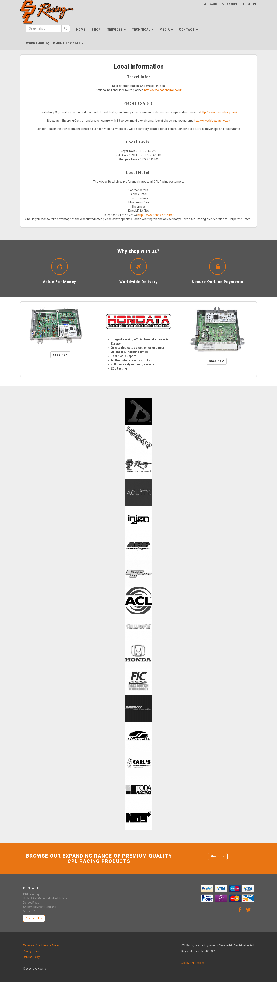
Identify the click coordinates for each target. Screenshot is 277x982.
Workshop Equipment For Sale (55, 43)
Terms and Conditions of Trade (41, 945)
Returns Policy (31, 957)
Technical (142, 29)
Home (80, 29)
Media (166, 29)
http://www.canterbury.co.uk (218, 112)
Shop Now (60, 354)
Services (116, 29)
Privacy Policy (31, 951)
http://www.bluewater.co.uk (212, 120)
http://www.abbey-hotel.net (155, 215)
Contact (188, 29)
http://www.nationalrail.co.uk (163, 90)
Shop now (217, 856)
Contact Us (34, 918)
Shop (96, 29)
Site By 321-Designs (192, 962)
